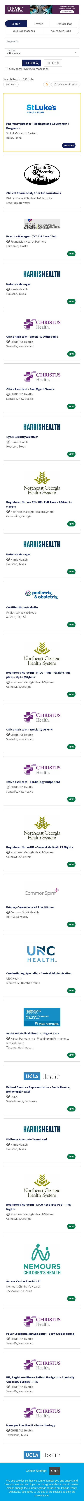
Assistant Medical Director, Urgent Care (32, 1033)
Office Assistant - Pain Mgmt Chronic (30, 389)
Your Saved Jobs (61, 31)
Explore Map (64, 24)
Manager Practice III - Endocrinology (30, 1425)
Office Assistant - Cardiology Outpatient (33, 782)
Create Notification (65, 84)
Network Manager (18, 284)
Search (16, 24)
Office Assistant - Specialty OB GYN (29, 729)
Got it (54, 1470)
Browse (38, 24)
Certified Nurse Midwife (22, 607)
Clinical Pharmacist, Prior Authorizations (33, 193)
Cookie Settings (36, 1470)
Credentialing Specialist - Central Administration (38, 973)
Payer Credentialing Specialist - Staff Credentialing (40, 1334)
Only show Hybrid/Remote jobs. (29, 69)
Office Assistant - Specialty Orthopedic (32, 336)
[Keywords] (42, 41)
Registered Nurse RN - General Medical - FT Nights (39, 847)
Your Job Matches (24, 31)
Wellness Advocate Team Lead (26, 1139)
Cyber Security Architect (22, 437)
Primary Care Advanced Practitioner (30, 907)
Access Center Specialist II (23, 1281)
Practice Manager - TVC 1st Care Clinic (31, 236)
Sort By (10, 84)
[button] (53, 63)
